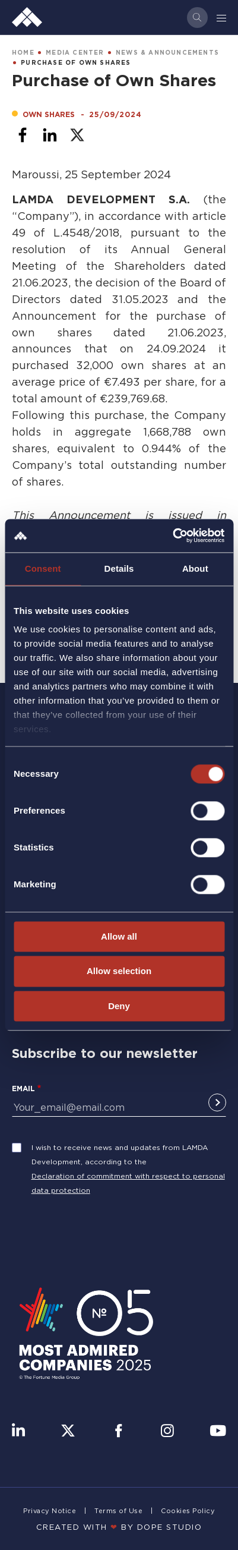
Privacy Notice (49, 1510)
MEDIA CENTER (75, 52)
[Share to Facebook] (22, 135)
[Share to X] (77, 135)
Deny (119, 1006)
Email (23, 1088)
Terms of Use (118, 1510)
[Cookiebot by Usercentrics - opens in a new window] (172, 535)
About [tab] (195, 568)
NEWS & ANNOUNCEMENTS (167, 52)
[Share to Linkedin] (50, 135)
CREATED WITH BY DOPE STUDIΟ (119, 1527)
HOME (23, 52)
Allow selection (119, 971)
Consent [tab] (43, 568)
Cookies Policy (188, 1510)
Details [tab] (119, 568)
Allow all (119, 936)
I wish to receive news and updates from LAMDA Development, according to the (119, 1154)
